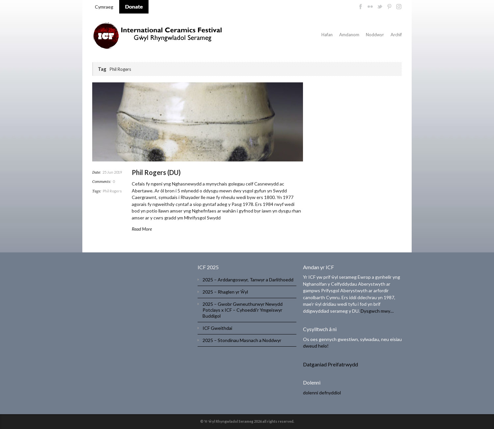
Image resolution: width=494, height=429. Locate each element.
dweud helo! (316, 346)
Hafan (327, 34)
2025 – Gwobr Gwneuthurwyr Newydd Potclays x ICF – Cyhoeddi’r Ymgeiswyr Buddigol (243, 310)
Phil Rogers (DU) (156, 172)
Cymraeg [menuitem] (104, 7)
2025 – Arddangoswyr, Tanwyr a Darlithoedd (248, 279)
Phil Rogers (112, 191)
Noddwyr (375, 34)
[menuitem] (104, 7)
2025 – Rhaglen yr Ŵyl (225, 292)
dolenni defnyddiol (322, 392)
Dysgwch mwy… (377, 311)
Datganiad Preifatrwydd (330, 364)
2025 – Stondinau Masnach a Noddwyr (242, 340)
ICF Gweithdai (217, 328)
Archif (396, 34)
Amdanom (349, 34)
